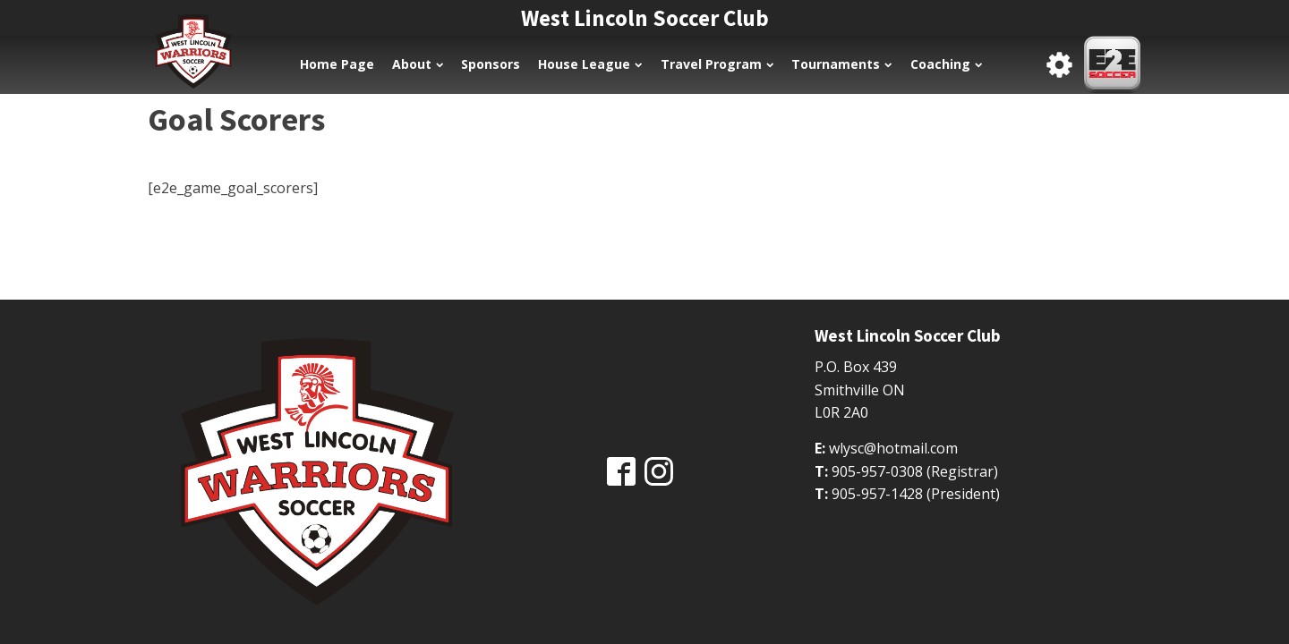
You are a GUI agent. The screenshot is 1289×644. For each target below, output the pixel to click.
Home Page (337, 63)
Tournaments (841, 63)
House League (590, 63)
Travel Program (717, 63)
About (417, 63)
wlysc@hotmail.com (893, 448)
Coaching (946, 63)
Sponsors (490, 63)
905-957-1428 (877, 494)
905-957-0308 (877, 471)
